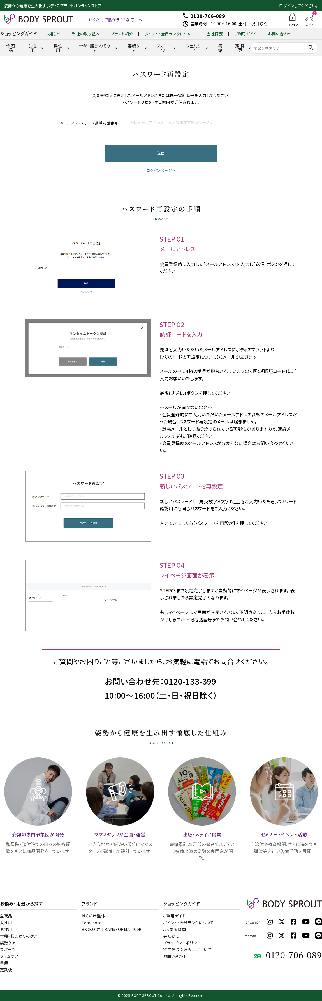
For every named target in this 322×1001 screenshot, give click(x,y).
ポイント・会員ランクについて (169, 33)
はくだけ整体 (93, 916)
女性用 (32, 48)
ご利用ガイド (245, 33)
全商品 (10, 48)
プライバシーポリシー (182, 943)
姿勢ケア (133, 48)
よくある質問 (174, 929)
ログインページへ (161, 170)
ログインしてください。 (298, 5)
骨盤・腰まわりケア (95, 48)
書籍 (220, 48)
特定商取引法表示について (187, 949)
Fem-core (92, 922)
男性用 (58, 48)
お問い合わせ (280, 33)
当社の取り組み (86, 33)
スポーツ (163, 48)
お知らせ (53, 33)
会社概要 (215, 33)
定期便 (239, 48)
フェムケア (193, 48)
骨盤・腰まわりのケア (19, 936)
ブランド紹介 (122, 33)
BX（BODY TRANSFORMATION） (112, 929)
